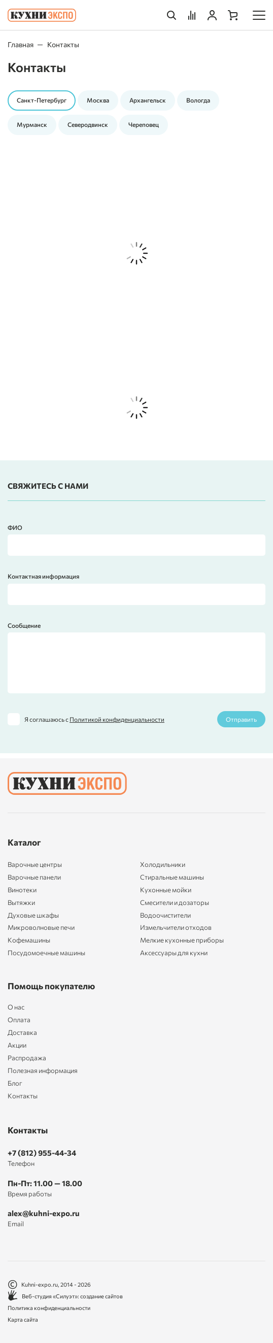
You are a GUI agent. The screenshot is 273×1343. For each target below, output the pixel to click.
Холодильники (162, 864)
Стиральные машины (172, 877)
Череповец (143, 124)
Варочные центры (35, 864)
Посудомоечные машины (46, 953)
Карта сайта (23, 1319)
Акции (17, 1045)
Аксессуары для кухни (174, 953)
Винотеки (22, 890)
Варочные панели (34, 877)
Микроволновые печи (41, 927)
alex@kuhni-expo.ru (44, 1213)
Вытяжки (21, 902)
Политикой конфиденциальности (117, 719)
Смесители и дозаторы (174, 902)
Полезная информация (43, 1070)
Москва (98, 100)
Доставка (22, 1032)
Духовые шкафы (33, 915)
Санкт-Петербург (41, 100)
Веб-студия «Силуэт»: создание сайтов (65, 1296)
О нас (16, 1007)
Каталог (24, 842)
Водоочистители (165, 915)
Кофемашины (29, 940)
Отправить (241, 719)
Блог (15, 1083)
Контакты (23, 1096)
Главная (20, 44)
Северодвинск (87, 124)
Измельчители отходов (176, 927)
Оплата (19, 1020)
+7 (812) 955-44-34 (42, 1152)
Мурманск (32, 124)
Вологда (198, 100)
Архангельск (147, 100)
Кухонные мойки (165, 890)
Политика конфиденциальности (49, 1307)
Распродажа (27, 1058)
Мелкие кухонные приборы (182, 940)
